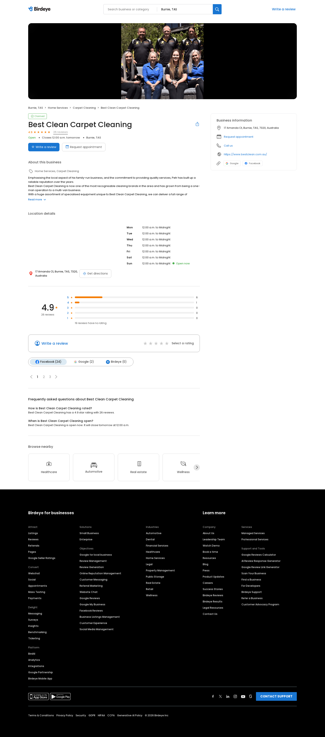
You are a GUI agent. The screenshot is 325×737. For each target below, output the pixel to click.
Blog (205, 564)
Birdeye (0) (116, 362)
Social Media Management (97, 629)
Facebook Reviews (91, 610)
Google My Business (92, 604)
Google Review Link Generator (260, 567)
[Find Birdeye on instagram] (235, 696)
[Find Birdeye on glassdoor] (250, 696)
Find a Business (251, 579)
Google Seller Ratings (41, 558)
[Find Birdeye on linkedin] (227, 696)
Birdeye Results (212, 601)
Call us (228, 146)
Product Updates (213, 576)
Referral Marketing (91, 585)
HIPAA (101, 715)
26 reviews (60, 132)
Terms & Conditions (41, 715)
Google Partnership (40, 672)
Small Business (89, 533)
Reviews (33, 539)
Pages (32, 551)
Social (32, 579)
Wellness (152, 595)
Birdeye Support (251, 592)
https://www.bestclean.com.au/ (245, 154)
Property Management (160, 570)
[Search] (217, 9)
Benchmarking (37, 632)
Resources (209, 558)
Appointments (37, 585)
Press (206, 570)
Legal (149, 564)
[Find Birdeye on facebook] (213, 696)
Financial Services (157, 545)
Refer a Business (252, 598)
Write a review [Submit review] (44, 147)
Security (81, 715)
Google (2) (83, 362)
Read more (37, 199)
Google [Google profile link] (232, 163)
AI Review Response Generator (260, 560)
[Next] (197, 467)
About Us (208, 533)
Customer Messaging (93, 579)
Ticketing (34, 638)
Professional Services (254, 539)
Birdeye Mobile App (40, 678)
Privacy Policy (64, 715)
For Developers (250, 585)
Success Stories (213, 589)
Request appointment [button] (238, 137)
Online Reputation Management (100, 573)
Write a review (284, 9)
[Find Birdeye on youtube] (243, 696)
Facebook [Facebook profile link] (252, 163)
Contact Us (210, 613)
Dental (150, 539)
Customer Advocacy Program (260, 604)
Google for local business (96, 554)
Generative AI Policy (129, 715)
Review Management (93, 560)
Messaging (35, 613)
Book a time (210, 551)
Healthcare (153, 551)
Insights (33, 625)
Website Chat (89, 592)
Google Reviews (90, 598)
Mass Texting (36, 592)
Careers (208, 582)
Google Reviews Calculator (258, 554)
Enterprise (86, 539)
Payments (34, 598)
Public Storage (155, 576)
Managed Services (253, 533)
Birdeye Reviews (213, 595)
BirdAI (31, 653)
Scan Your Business (253, 573)
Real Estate (153, 582)
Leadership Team (214, 539)
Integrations (36, 666)
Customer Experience (93, 623)
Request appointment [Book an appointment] (83, 147)
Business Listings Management (100, 616)
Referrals (33, 545)
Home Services (155, 558)
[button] (56, 377)
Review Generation (92, 567)
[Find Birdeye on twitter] (220, 696)
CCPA (111, 715)
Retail (149, 589)
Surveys (33, 619)
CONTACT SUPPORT (276, 696)
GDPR (92, 715)
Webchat (34, 573)
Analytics (34, 659)
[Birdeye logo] (40, 9)
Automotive (153, 533)
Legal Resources (213, 607)
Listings (33, 533)
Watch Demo (211, 545)
